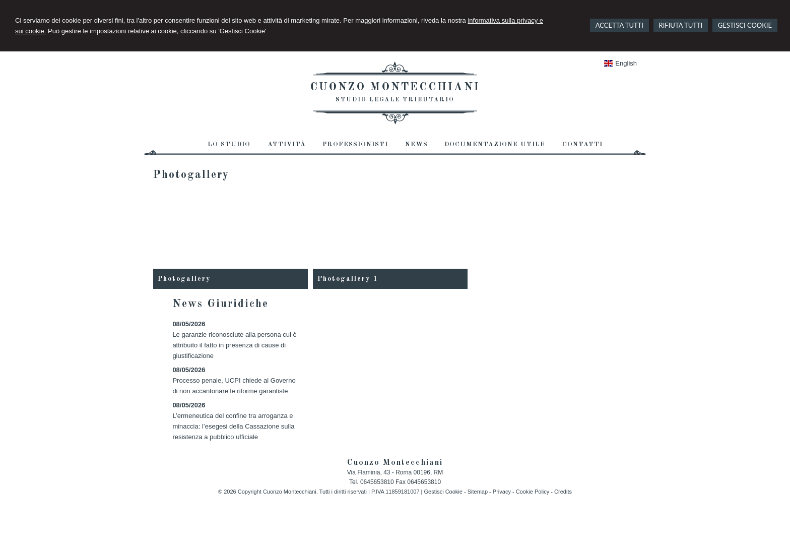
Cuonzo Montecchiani (395, 87)
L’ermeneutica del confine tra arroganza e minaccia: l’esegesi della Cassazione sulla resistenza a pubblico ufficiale (233, 426)
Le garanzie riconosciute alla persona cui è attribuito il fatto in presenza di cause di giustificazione (234, 345)
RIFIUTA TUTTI (681, 25)
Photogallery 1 (347, 278)
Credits (563, 492)
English (620, 63)
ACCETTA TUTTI (619, 25)
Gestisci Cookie (443, 492)
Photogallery (184, 278)
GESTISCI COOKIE (745, 25)
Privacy (502, 492)
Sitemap (478, 492)
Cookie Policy (533, 492)
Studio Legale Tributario (395, 100)
